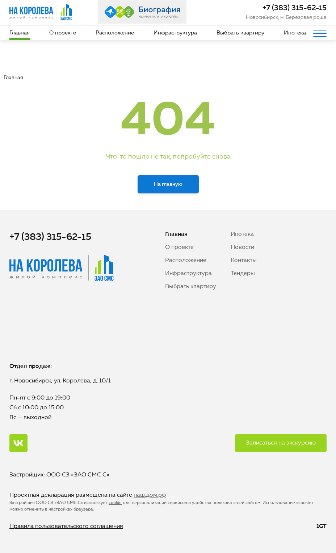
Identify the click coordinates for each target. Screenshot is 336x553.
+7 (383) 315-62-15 (294, 8)
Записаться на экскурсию (281, 443)
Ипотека (295, 33)
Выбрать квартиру (240, 33)
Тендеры (243, 273)
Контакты (244, 260)
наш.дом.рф (150, 495)
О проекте (62, 33)
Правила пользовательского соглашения (66, 526)
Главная (19, 33)
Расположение (115, 33)
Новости (242, 247)
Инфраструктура (175, 33)
